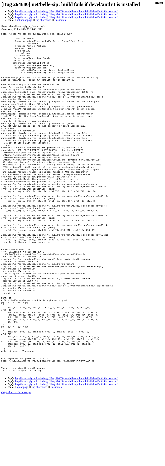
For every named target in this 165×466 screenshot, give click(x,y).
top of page (22, 454)
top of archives (43, 20)
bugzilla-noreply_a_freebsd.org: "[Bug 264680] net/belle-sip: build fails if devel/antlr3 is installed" (66, 11)
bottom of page (24, 20)
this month (60, 20)
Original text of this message (16, 460)
